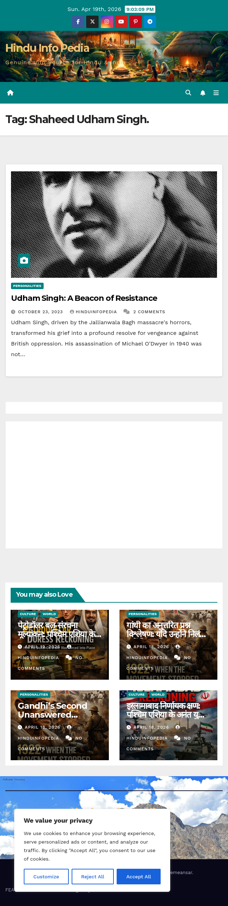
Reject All (92, 876)
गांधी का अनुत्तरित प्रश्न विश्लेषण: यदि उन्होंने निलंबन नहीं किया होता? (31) (167, 634)
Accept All (138, 876)
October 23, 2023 (41, 311)
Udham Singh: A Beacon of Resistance (84, 298)
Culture (28, 614)
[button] (188, 92)
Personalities (27, 286)
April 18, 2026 (152, 646)
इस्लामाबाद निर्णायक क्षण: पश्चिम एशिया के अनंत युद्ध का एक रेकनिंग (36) (165, 715)
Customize (46, 876)
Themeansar (178, 872)
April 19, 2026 (43, 646)
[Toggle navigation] (216, 93)
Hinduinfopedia (94, 311)
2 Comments (149, 311)
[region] (92, 850)
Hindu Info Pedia (47, 48)
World (49, 614)
